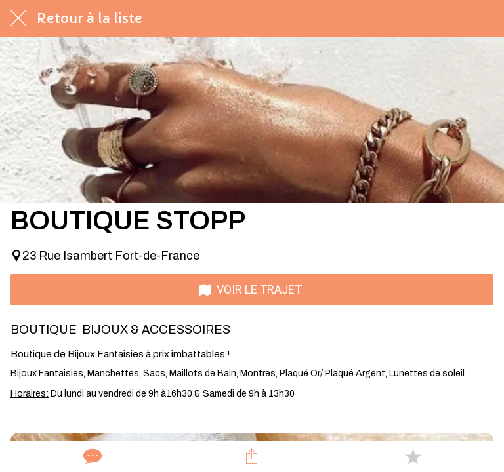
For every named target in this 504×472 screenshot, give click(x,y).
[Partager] (252, 456)
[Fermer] (18, 18)
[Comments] (91, 456)
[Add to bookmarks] (413, 456)
